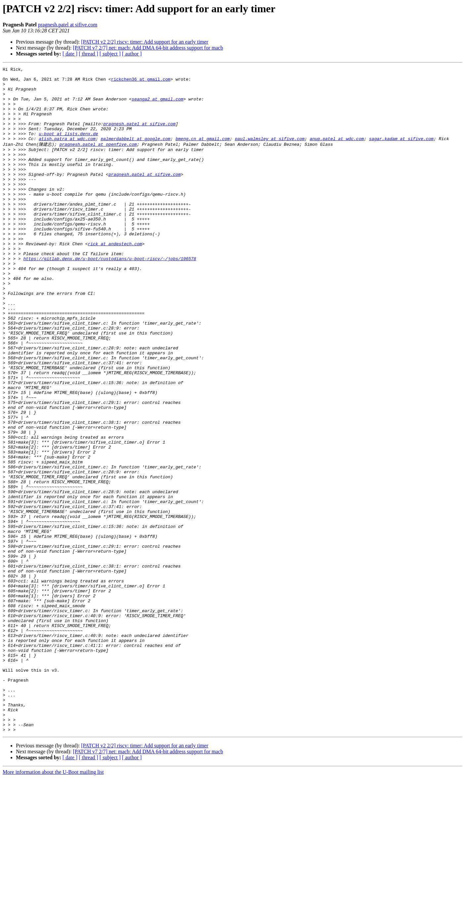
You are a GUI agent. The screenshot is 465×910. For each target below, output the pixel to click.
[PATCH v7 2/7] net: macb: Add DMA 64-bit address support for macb (148, 48)
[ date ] (70, 54)
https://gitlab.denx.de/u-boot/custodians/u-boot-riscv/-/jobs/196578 (109, 296)
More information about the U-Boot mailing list (53, 904)
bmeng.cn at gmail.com (203, 153)
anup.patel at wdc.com (337, 153)
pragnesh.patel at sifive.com (68, 24)
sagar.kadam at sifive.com (401, 153)
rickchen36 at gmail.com (140, 82)
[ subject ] (110, 54)
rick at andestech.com (115, 279)
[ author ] (132, 54)
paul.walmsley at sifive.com (270, 153)
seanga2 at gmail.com (157, 106)
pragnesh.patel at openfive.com (98, 159)
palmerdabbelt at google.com (135, 153)
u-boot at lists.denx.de (68, 147)
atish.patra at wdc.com (67, 153)
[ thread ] (88, 54)
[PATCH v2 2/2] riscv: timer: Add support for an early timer (144, 42)
